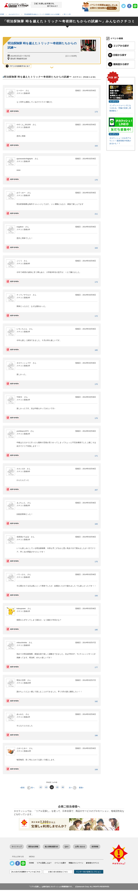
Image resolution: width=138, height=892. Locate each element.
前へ (31, 788)
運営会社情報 (33, 847)
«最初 (22, 788)
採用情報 (95, 847)
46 (63, 787)
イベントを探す (60, 863)
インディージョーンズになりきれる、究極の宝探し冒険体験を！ (120, 108)
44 (52, 787)
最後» (81, 788)
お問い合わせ (80, 847)
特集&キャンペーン (76, 863)
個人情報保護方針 (51, 847)
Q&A (66, 847)
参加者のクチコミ (92, 863)
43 (46, 787)
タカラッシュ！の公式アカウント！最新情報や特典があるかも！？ (120, 140)
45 (57, 787)
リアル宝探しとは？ (44, 863)
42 (41, 787)
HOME (31, 863)
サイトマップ (17, 847)
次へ (72, 788)
